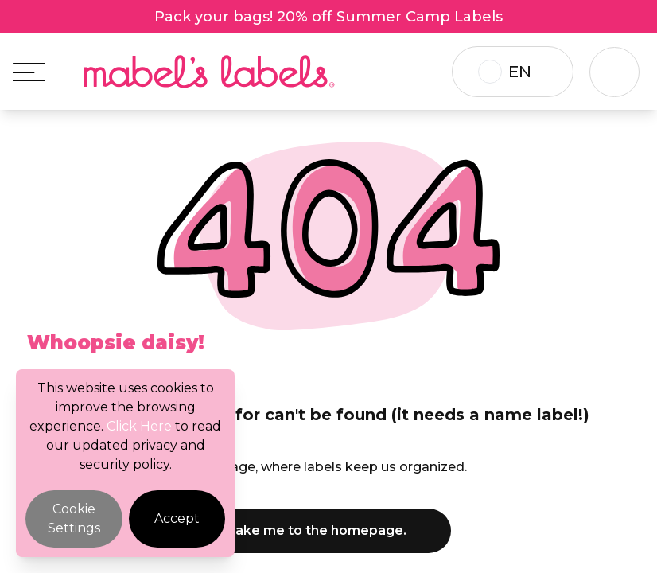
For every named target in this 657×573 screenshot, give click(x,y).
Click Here (139, 426)
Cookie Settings (74, 518)
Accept (177, 518)
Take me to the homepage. (329, 530)
